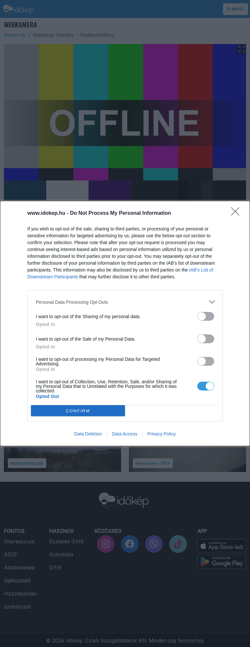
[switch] (205, 316)
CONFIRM (78, 410)
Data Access (124, 433)
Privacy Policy (161, 433)
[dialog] (125, 323)
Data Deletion (88, 433)
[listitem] (125, 302)
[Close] (237, 213)
